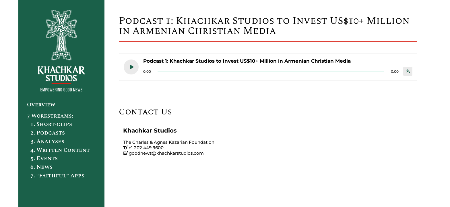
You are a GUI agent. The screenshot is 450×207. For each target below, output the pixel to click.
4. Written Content (60, 150)
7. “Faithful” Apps (57, 175)
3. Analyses (47, 141)
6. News (41, 167)
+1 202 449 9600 (146, 147)
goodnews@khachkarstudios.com (166, 153)
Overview (41, 105)
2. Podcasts (47, 133)
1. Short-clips (51, 124)
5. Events (44, 158)
